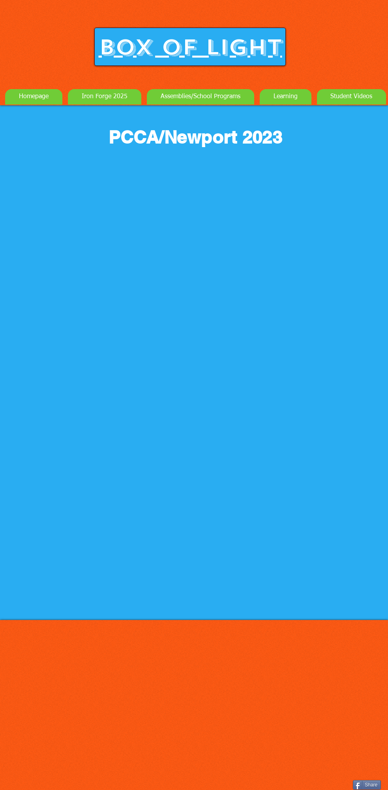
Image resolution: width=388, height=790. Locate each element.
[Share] (367, 785)
